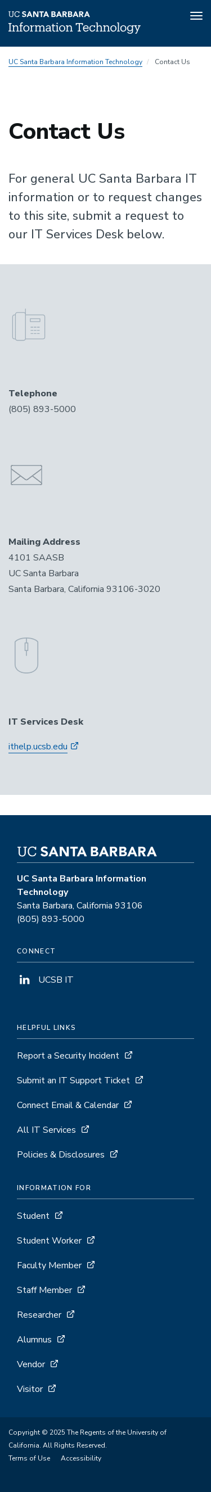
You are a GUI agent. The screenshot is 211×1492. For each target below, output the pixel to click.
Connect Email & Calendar (68, 1105)
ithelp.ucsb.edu (38, 746)
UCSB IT (45, 980)
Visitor (30, 1389)
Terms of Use (29, 1458)
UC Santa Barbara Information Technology (75, 61)
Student (33, 1216)
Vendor (31, 1364)
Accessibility (81, 1458)
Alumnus (34, 1339)
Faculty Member (49, 1265)
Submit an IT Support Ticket (73, 1080)
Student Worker (49, 1241)
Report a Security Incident (68, 1056)
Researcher (39, 1315)
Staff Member (44, 1290)
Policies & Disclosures (61, 1155)
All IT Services (46, 1130)
